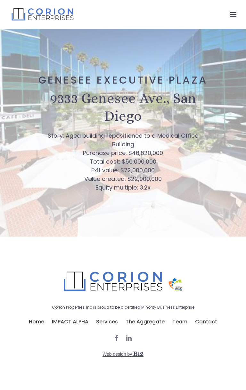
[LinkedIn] (129, 338)
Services (107, 322)
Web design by (123, 354)
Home (36, 322)
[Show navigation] (231, 14)
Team (179, 322)
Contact (206, 322)
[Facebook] (116, 338)
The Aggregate (145, 322)
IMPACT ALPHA (70, 322)
